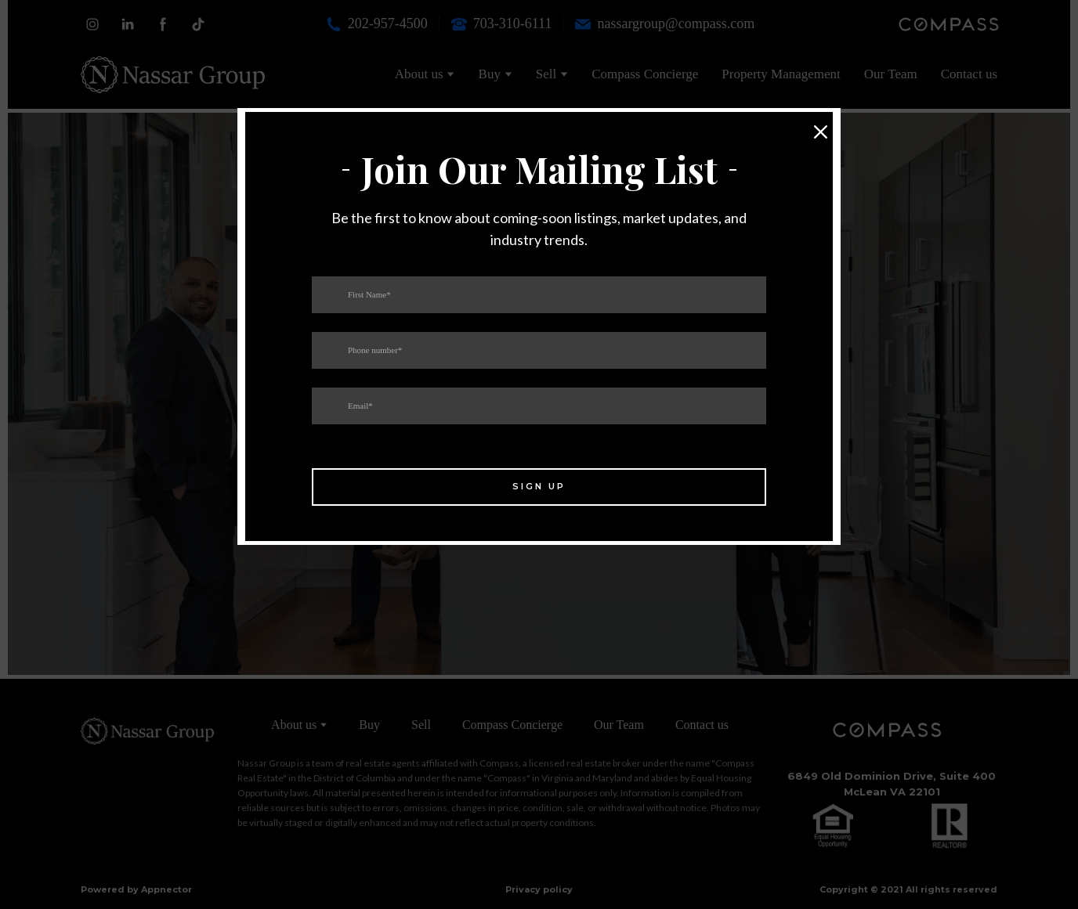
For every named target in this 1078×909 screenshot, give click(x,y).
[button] (821, 132)
